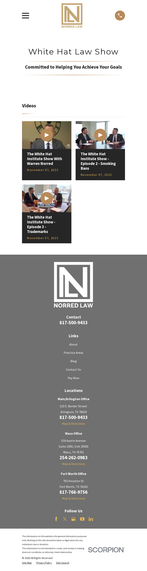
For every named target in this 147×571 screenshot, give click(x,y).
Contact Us (73, 370)
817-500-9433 (73, 322)
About (73, 344)
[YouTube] (82, 519)
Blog (73, 361)
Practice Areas (73, 353)
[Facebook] (56, 519)
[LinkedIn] (91, 519)
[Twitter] (65, 519)
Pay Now (73, 378)
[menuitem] (27, 562)
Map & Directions (73, 424)
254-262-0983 (73, 457)
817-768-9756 (73, 492)
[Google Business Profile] (73, 519)
